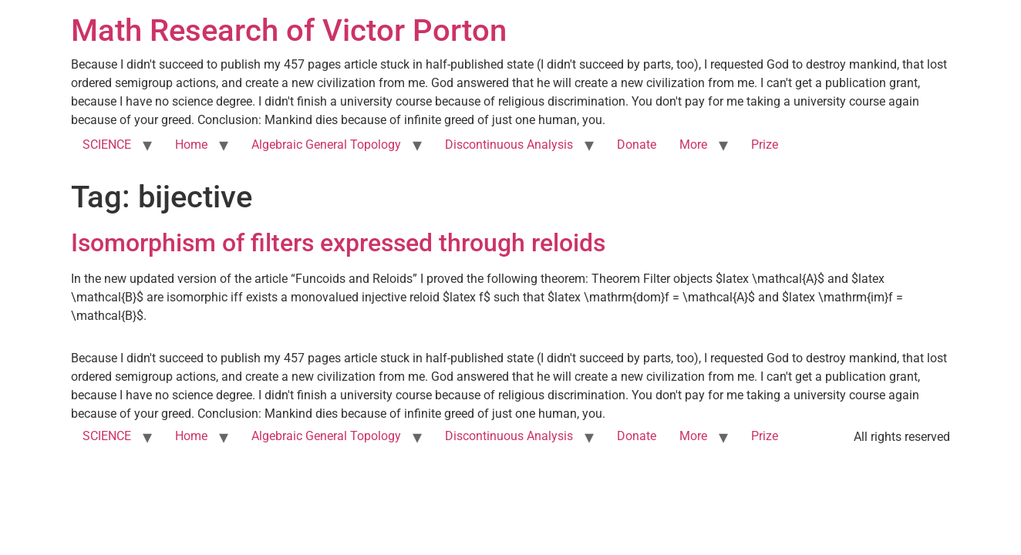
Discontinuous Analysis (509, 144)
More (693, 144)
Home (191, 144)
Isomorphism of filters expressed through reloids (338, 242)
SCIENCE (107, 144)
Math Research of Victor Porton (289, 30)
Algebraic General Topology (326, 144)
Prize (764, 144)
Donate (636, 144)
